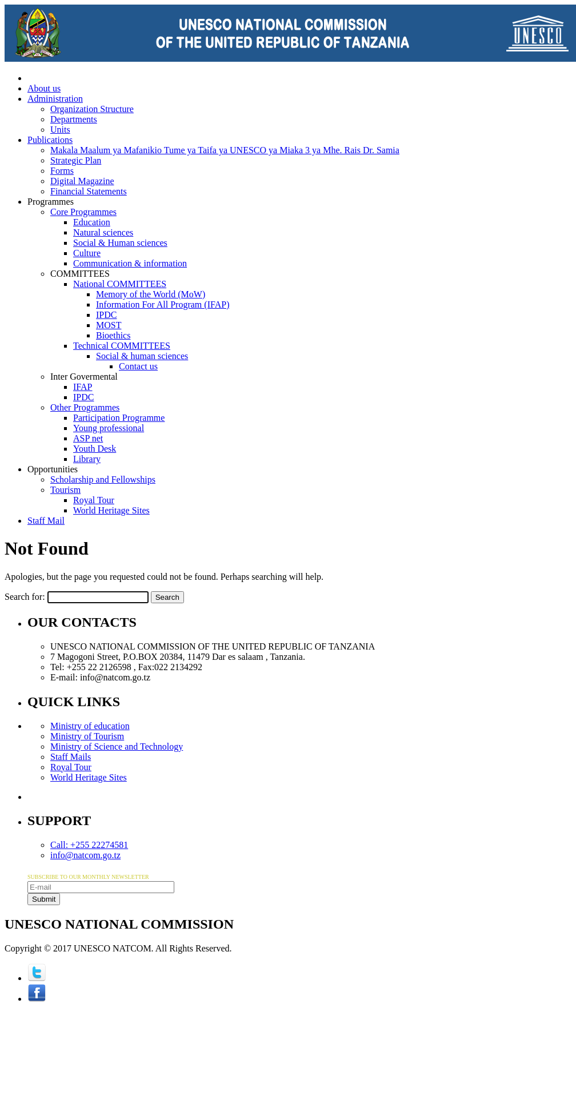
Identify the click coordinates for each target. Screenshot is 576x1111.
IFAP (83, 387)
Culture (87, 253)
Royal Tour (93, 500)
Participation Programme (119, 418)
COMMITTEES (80, 273)
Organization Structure (92, 109)
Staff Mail (46, 520)
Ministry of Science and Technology (116, 746)
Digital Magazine (82, 181)
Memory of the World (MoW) (150, 294)
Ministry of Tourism (87, 736)
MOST (108, 325)
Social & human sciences (142, 356)
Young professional (108, 428)
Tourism (65, 490)
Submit (43, 899)
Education (91, 222)
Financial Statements (88, 191)
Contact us (138, 366)
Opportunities (52, 469)
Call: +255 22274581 (89, 845)
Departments (73, 119)
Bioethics (113, 335)
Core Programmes (83, 212)
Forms (62, 171)
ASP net (88, 438)
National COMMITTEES (119, 284)
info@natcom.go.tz (85, 855)
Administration (55, 98)
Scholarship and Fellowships (102, 479)
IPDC (106, 315)
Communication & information (130, 263)
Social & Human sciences (120, 243)
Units (60, 129)
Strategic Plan (75, 160)
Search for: (25, 597)
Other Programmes (84, 407)
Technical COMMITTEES (121, 346)
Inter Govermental (84, 376)
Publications (50, 140)
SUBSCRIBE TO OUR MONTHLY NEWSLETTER (88, 877)
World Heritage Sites (111, 510)
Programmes (50, 201)
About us (44, 88)
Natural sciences (103, 232)
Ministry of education (90, 726)
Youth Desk (94, 448)
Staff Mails (70, 757)
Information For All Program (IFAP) (162, 304)
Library (87, 459)
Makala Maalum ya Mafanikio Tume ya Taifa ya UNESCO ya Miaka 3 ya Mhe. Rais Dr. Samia (224, 150)
